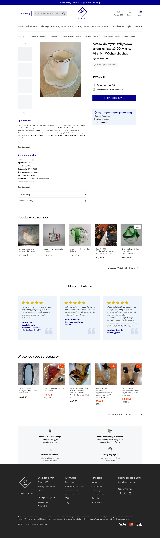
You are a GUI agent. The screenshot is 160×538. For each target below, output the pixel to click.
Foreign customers (46, 486)
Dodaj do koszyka (114, 98)
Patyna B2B (43, 482)
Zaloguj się (43, 506)
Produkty (32, 37)
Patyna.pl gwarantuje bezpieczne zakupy (114, 112)
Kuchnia (72, 26)
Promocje (138, 26)
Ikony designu (117, 26)
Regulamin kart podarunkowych (72, 492)
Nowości (96, 26)
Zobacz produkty (93, 2)
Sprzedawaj (24, 13)
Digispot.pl (43, 524)
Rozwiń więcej (25, 147)
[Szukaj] (63, 13)
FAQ (67, 498)
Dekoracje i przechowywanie (53, 26)
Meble (21, 26)
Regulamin (69, 482)
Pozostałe (54, 37)
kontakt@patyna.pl (126, 482)
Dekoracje (43, 37)
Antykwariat (83, 26)
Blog (67, 502)
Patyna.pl (21, 37)
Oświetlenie (31, 26)
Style (128, 26)
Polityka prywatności (74, 486)
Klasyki (105, 26)
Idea (40, 490)
